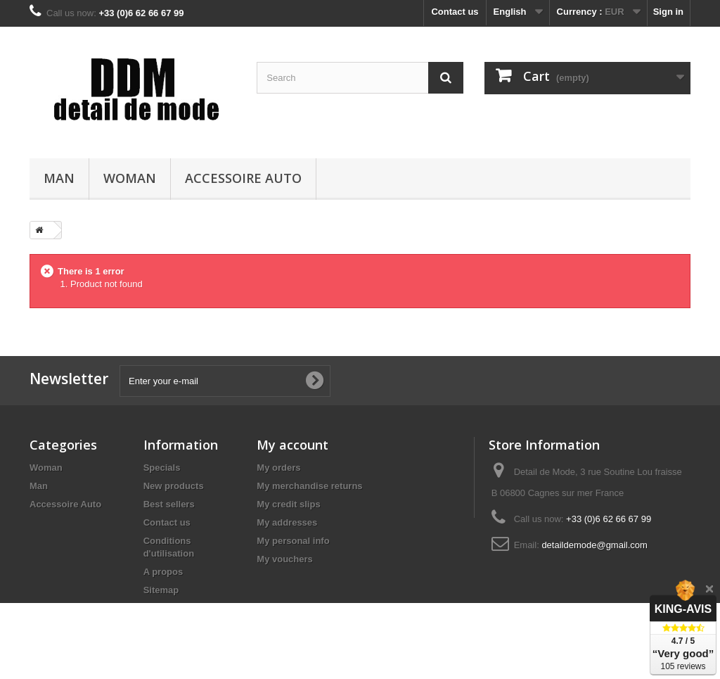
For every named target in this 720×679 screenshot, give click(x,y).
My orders (278, 467)
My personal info (293, 540)
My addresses (287, 522)
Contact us (454, 11)
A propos (163, 571)
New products (173, 486)
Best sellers (169, 504)
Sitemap (161, 590)
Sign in (668, 11)
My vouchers (284, 559)
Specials (162, 467)
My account (292, 444)
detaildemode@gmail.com (594, 545)
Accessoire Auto (243, 178)
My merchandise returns (309, 486)
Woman (129, 178)
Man (59, 178)
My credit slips (288, 504)
